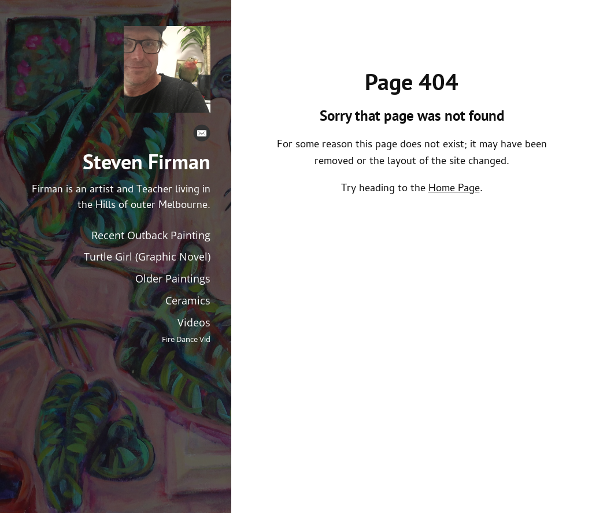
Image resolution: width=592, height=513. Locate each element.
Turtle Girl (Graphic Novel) (147, 256)
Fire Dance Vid (186, 339)
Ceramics (187, 300)
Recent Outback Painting (150, 235)
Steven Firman (146, 161)
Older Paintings (172, 278)
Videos (193, 322)
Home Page (454, 189)
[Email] (201, 135)
